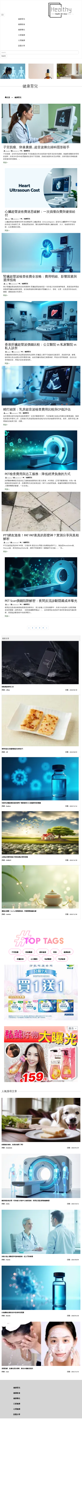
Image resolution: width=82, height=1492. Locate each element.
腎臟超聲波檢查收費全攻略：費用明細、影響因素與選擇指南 (40, 278)
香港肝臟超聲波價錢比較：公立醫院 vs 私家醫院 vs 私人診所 (40, 346)
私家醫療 (48, 959)
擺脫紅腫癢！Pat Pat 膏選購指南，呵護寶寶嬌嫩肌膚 (19, 911)
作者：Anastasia (7, 1148)
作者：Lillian (6, 690)
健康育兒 (21, 19)
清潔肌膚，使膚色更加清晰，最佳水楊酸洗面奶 (17, 1368)
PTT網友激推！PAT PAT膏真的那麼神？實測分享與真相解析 (41, 537)
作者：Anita (5, 1204)
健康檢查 (67, 952)
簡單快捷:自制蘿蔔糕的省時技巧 (12, 749)
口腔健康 (21, 35)
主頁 (7, 97)
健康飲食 (21, 24)
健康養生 (21, 30)
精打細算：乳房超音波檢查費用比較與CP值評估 (37, 409)
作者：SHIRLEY (6, 860)
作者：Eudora (6, 806)
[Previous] (29, 628)
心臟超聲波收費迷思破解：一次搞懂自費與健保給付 (40, 213)
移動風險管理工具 (8, 687)
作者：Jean (5, 1372)
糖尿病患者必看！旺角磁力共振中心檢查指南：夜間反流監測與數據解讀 (25, 1201)
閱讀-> (5, 162)
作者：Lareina (6, 914)
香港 (55, 952)
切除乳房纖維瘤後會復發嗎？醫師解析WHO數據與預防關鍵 (21, 803)
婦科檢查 (42, 952)
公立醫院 (34, 959)
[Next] (47, 628)
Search (3, 56)
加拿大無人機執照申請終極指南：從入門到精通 (17, 1256)
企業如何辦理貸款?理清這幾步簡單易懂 (15, 857)
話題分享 (21, 46)
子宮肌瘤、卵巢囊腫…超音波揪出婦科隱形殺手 (36, 147)
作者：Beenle (6, 1316)
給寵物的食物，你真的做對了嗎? (12, 1145)
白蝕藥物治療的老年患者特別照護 (13, 1312)
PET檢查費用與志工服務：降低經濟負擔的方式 (37, 474)
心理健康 (21, 40)
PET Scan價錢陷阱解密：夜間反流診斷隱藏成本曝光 (41, 601)
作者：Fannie (6, 1260)
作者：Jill (5, 752)
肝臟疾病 (20, 959)
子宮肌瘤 (15, 952)
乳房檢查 (61, 959)
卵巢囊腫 (28, 952)
